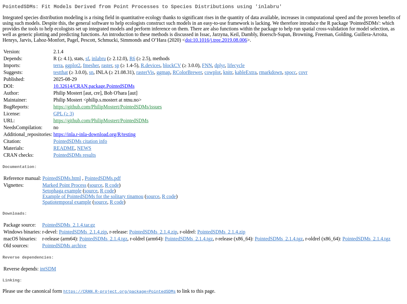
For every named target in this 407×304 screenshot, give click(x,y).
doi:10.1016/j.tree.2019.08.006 (216, 41)
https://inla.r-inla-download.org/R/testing (95, 135)
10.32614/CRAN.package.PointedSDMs (94, 87)
